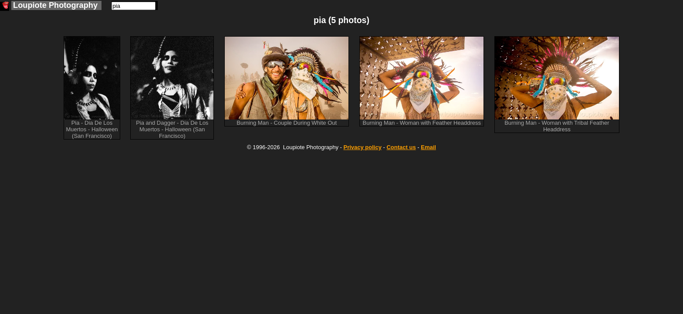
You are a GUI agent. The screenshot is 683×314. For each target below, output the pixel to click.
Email (428, 147)
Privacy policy (362, 147)
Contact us (401, 147)
